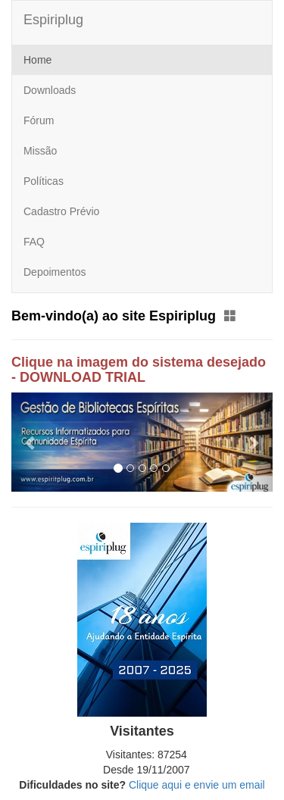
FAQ (34, 242)
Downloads (49, 90)
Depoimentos (54, 272)
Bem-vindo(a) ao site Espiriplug (123, 315)
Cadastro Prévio (61, 211)
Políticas (43, 181)
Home (37, 60)
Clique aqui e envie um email (197, 785)
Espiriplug (53, 19)
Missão (40, 151)
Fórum (38, 120)
